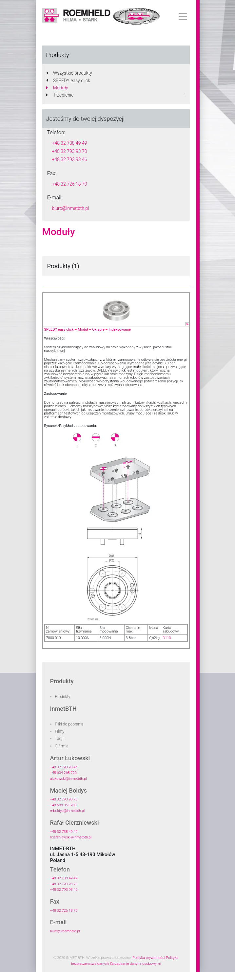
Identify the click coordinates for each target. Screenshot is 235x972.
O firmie (62, 746)
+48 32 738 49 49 (69, 143)
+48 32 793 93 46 (69, 159)
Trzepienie (60, 95)
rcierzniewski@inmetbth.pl (71, 837)
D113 (167, 638)
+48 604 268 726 (63, 773)
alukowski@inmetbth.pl (68, 779)
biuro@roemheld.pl (65, 931)
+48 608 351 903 (63, 805)
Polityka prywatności (148, 958)
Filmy (60, 731)
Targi (59, 738)
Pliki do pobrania (69, 724)
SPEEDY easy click (68, 80)
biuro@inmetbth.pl (70, 208)
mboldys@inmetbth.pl (67, 811)
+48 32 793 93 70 (69, 151)
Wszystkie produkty (69, 73)
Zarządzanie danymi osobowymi (135, 964)
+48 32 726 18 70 (69, 184)
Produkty (62, 696)
